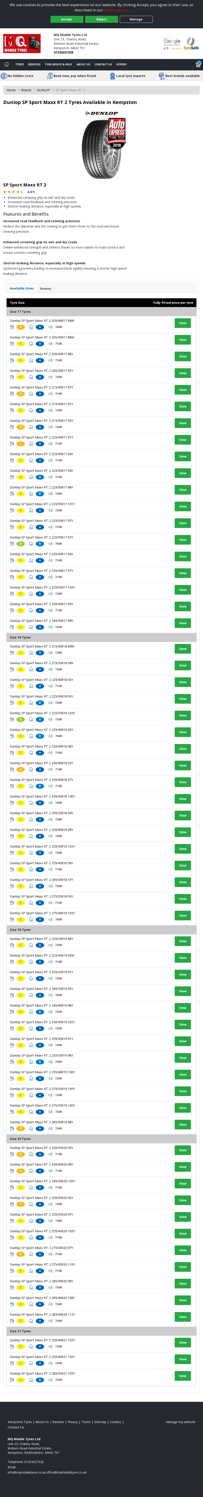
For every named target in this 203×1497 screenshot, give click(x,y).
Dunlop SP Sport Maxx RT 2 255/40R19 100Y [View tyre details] (42, 1072)
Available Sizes (22, 288)
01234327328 (63, 52)
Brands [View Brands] (26, 90)
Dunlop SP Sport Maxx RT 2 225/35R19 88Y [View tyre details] (41, 939)
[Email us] (47, 1472)
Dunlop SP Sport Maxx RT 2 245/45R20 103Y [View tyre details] (42, 1181)
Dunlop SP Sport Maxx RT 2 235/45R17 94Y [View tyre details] (41, 554)
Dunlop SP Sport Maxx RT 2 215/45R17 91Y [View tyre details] (41, 404)
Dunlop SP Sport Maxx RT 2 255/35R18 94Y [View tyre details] (41, 813)
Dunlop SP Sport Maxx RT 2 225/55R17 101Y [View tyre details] (42, 504)
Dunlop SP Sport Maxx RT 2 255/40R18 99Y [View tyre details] (41, 830)
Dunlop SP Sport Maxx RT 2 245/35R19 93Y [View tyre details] (41, 989)
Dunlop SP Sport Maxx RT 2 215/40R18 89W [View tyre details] (42, 646)
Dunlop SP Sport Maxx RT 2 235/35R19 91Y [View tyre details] (41, 972)
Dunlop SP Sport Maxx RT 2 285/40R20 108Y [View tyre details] (42, 1298)
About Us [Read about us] (42, 1422)
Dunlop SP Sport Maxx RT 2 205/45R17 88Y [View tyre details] (41, 354)
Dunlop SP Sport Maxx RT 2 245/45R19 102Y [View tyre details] (42, 1022)
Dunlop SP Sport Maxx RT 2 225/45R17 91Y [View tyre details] (41, 437)
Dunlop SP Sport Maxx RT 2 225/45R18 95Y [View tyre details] (41, 696)
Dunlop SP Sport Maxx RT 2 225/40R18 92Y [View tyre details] (41, 680)
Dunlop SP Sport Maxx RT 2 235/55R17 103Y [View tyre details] (42, 587)
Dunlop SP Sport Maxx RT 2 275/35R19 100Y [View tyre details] (42, 1089)
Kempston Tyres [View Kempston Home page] (20, 1422)
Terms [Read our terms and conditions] (86, 1422)
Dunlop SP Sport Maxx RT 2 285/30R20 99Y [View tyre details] (41, 1281)
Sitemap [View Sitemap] (100, 1422)
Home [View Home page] (11, 90)
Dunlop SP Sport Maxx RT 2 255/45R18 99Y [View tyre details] (41, 863)
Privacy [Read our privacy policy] (73, 1422)
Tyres (19, 64)
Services (34, 64)
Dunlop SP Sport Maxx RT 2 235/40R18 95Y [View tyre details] (41, 730)
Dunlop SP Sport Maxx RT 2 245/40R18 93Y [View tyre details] (41, 763)
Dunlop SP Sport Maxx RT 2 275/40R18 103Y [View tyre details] (42, 913)
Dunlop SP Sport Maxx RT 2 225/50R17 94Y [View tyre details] (41, 471)
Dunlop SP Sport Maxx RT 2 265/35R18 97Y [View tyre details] (41, 880)
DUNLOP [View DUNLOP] (43, 90)
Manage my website (180, 1422)
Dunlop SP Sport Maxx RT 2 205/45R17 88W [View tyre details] (42, 337)
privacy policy (116, 10)
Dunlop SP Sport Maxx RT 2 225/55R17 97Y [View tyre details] (41, 521)
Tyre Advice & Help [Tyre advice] (58, 64)
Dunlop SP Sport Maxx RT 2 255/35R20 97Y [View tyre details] (41, 1214)
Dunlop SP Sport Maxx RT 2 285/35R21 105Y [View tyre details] (42, 1373)
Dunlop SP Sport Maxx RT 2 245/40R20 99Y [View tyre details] (41, 1164)
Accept (66, 19)
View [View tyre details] (183, 323)
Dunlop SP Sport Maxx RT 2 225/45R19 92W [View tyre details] (42, 955)
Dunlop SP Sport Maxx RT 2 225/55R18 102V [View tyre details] (42, 713)
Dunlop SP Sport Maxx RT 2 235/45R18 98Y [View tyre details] (41, 746)
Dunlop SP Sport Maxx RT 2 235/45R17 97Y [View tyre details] (41, 571)
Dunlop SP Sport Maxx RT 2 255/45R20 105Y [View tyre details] (42, 1231)
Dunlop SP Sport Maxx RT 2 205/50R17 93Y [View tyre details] (41, 370)
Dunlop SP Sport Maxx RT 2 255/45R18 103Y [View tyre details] (42, 846)
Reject (102, 19)
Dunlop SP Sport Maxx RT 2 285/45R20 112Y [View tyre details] (42, 1314)
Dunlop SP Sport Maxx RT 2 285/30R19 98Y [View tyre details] (41, 1122)
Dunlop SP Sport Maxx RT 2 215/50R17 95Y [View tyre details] (41, 421)
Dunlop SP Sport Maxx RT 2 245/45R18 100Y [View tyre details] (42, 796)
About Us (83, 64)
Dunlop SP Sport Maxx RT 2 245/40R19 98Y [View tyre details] (41, 1005)
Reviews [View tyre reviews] (45, 288)
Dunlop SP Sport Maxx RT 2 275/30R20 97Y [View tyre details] (41, 1248)
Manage (136, 19)
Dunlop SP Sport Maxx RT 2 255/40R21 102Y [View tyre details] (42, 1340)
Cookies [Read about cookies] (115, 1422)
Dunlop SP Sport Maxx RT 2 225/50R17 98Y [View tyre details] (41, 487)
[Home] (6, 64)
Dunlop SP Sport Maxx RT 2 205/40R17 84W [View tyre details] (42, 320)
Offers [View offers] (121, 64)
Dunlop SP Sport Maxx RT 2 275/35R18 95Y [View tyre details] (41, 896)
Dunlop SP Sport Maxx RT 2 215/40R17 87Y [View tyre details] (41, 387)
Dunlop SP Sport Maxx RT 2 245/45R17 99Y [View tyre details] (41, 621)
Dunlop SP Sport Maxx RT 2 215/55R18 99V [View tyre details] (41, 663)
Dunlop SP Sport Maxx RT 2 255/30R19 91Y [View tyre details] (41, 1039)
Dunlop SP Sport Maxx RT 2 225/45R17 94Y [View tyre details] (41, 454)
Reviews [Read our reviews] (58, 1422)
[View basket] (198, 64)
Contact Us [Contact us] (103, 64)
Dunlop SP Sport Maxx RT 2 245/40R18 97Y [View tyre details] (41, 780)
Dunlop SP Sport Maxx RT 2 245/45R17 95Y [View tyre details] (41, 604)
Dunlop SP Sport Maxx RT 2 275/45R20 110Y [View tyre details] (42, 1264)
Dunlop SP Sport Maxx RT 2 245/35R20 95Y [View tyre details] (41, 1148)
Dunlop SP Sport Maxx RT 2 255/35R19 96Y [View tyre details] (41, 1055)
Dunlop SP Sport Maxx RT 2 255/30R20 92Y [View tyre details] (41, 1198)
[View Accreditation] (191, 43)
